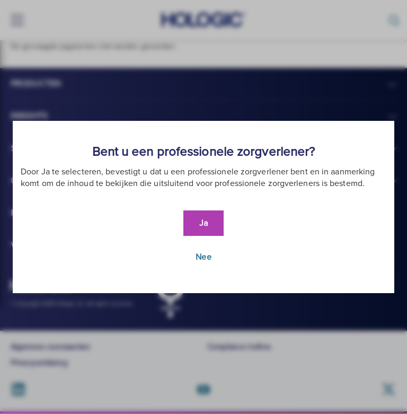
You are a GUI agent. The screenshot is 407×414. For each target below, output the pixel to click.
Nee (203, 257)
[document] (203, 207)
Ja (203, 223)
